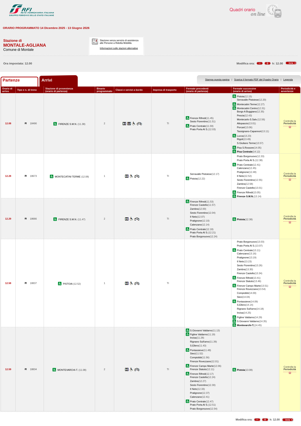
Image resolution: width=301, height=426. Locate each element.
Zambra (241, 184)
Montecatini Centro (247, 108)
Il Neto (240, 176)
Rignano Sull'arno (246, 308)
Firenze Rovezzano (247, 289)
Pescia (240, 115)
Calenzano (243, 168)
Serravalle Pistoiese (247, 99)
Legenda (288, 79)
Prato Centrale (198, 126)
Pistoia (240, 96)
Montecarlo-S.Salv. (247, 119)
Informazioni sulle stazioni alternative (119, 48)
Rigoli (240, 139)
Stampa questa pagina (217, 79)
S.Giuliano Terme (246, 143)
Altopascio (242, 123)
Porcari (241, 127)
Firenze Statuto (245, 281)
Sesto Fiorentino (199, 121)
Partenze (11, 80)
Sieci (239, 297)
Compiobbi (243, 293)
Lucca (240, 136)
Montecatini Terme (247, 104)
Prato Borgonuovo (246, 156)
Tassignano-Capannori (249, 131)
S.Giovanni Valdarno (248, 321)
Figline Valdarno (245, 317)
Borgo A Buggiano (246, 111)
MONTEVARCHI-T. (68, 370)
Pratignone (243, 172)
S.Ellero (241, 305)
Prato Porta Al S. (199, 129)
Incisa (240, 312)
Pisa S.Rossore (245, 147)
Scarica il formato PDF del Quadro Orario (256, 79)
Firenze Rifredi (198, 118)
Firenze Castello (245, 187)
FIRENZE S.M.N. (68, 124)
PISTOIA (68, 283)
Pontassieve (243, 301)
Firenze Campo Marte (248, 285)
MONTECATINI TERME (68, 176)
